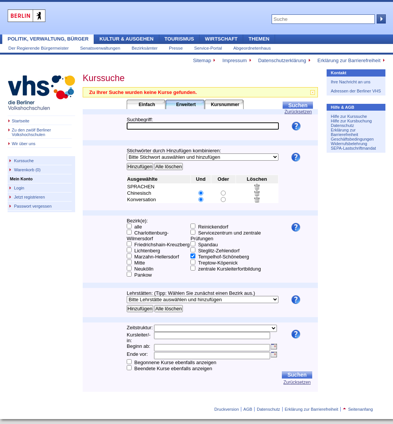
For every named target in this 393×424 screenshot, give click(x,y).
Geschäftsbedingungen (352, 139)
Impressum (234, 60)
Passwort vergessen (33, 206)
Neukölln (144, 269)
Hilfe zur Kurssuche (349, 116)
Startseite (20, 121)
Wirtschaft (221, 39)
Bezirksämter (144, 47)
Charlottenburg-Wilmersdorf (147, 235)
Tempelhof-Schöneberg (223, 257)
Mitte (139, 263)
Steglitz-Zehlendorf (218, 250)
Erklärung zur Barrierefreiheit (349, 60)
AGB (248, 409)
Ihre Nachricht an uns (351, 82)
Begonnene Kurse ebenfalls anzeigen (175, 362)
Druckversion (226, 409)
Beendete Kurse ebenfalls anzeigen (173, 368)
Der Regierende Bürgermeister (38, 47)
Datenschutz (342, 125)
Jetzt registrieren (29, 197)
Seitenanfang (358, 409)
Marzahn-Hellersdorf (156, 257)
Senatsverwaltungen (100, 47)
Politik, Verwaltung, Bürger (48, 39)
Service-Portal (208, 47)
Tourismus (179, 39)
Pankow (143, 275)
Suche (380, 18)
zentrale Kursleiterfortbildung (229, 269)
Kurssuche (24, 160)
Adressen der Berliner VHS (356, 91)
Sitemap (202, 60)
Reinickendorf (213, 227)
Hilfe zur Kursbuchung (351, 121)
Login (19, 188)
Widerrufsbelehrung (349, 143)
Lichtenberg (147, 250)
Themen (258, 39)
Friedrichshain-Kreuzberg (162, 244)
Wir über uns (23, 143)
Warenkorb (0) (27, 169)
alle (138, 227)
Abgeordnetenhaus (252, 47)
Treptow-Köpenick (217, 263)
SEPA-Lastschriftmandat (353, 148)
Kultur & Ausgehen (126, 39)
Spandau (208, 244)
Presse (175, 47)
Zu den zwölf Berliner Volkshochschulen (31, 132)
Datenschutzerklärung (282, 60)
